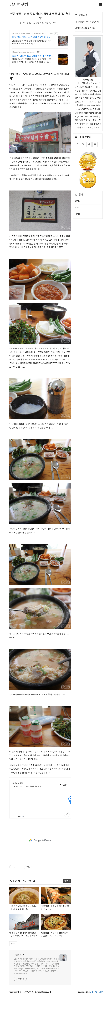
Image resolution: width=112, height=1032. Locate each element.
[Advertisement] (40, 87)
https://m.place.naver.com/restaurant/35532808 (32, 34)
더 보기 (67, 917)
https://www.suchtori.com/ (23, 52)
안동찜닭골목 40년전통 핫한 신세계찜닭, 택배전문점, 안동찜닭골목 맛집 (32, 42)
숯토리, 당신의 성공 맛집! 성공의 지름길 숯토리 (31, 56)
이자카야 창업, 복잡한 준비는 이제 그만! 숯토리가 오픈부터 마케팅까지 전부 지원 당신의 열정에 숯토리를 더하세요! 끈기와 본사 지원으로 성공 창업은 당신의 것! (32, 61)
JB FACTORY (96, 1028)
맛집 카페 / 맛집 (42, 23)
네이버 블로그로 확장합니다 (87, 22)
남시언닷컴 (19, 991)
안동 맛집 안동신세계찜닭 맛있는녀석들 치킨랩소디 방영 (31, 37)
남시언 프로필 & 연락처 (85, 28)
